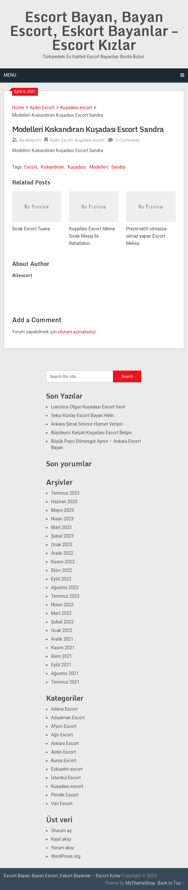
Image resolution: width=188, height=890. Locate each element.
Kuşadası (76, 167)
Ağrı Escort (62, 734)
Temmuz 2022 (65, 596)
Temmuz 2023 (65, 493)
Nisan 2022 (62, 604)
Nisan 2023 (62, 518)
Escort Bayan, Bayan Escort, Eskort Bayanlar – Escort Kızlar (94, 30)
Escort (30, 167)
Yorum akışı (62, 847)
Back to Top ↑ (170, 883)
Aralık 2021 (62, 639)
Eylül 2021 (61, 664)
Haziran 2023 (64, 501)
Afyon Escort (63, 726)
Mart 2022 (61, 613)
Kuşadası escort (76, 107)
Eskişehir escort (66, 769)
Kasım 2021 (62, 647)
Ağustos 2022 (65, 587)
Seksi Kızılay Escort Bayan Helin (82, 415)
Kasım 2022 (62, 561)
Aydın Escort (42, 107)
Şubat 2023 (62, 536)
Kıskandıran (52, 167)
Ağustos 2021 (65, 673)
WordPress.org (65, 856)
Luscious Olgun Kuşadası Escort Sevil (88, 406)
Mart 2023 (61, 527)
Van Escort (62, 803)
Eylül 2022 (61, 578)
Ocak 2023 (61, 544)
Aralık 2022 (62, 553)
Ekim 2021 (61, 656)
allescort (33, 140)
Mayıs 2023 (62, 510)
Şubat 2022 (62, 621)
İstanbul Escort (66, 777)
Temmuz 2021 (65, 682)
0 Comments (128, 140)
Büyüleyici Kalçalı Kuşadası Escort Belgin (91, 432)
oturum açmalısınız (77, 331)
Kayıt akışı (61, 839)
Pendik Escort (64, 794)
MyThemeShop (140, 883)
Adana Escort (64, 709)
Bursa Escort (63, 760)
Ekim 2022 (61, 570)
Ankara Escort (65, 743)
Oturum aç (61, 830)
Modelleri (98, 167)
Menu (10, 75)
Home (18, 107)
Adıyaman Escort (68, 717)
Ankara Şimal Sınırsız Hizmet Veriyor (87, 424)
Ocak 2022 (61, 630)
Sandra (118, 167)
